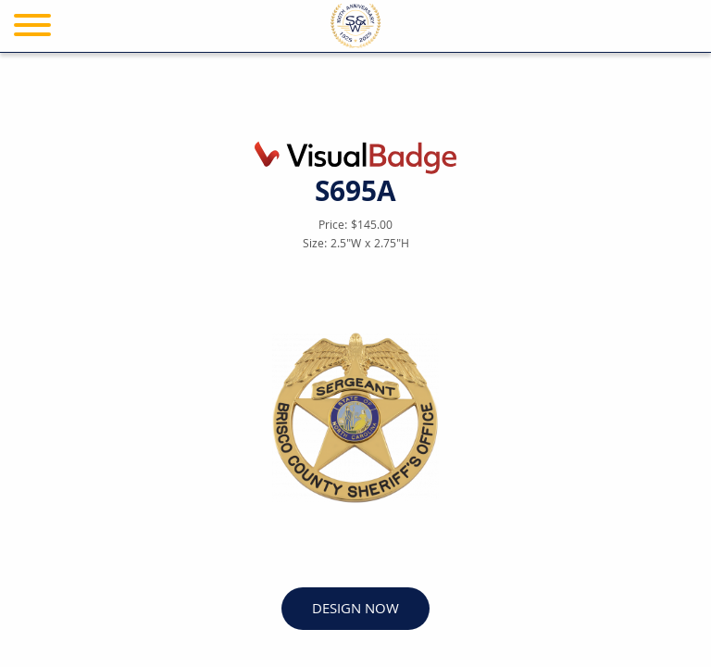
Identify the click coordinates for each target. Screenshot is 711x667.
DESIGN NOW (355, 610)
